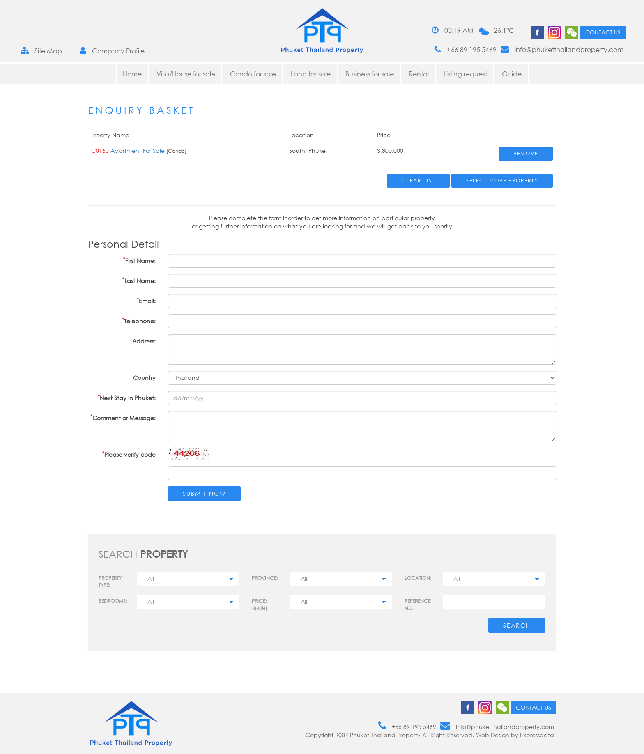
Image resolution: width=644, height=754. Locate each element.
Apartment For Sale (137, 150)
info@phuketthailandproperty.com (562, 49)
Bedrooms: (113, 601)
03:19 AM (453, 30)
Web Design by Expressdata (515, 734)
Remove (525, 153)
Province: (265, 578)
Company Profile (112, 50)
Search (517, 625)
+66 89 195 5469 (466, 49)
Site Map (41, 50)
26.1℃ (503, 30)
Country (144, 377)
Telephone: (139, 320)
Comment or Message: (123, 417)
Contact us (603, 32)
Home (132, 74)
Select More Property (502, 180)
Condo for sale (253, 74)
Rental (419, 74)
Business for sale (369, 74)
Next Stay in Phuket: (127, 397)
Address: (144, 341)
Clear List (418, 180)
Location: (418, 578)
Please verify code (129, 454)
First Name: (139, 260)
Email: (146, 300)
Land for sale (311, 74)
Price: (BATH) (259, 604)
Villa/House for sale (185, 74)
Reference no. (417, 604)
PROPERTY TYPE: (110, 581)
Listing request (465, 74)
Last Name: (139, 280)
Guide (512, 74)
